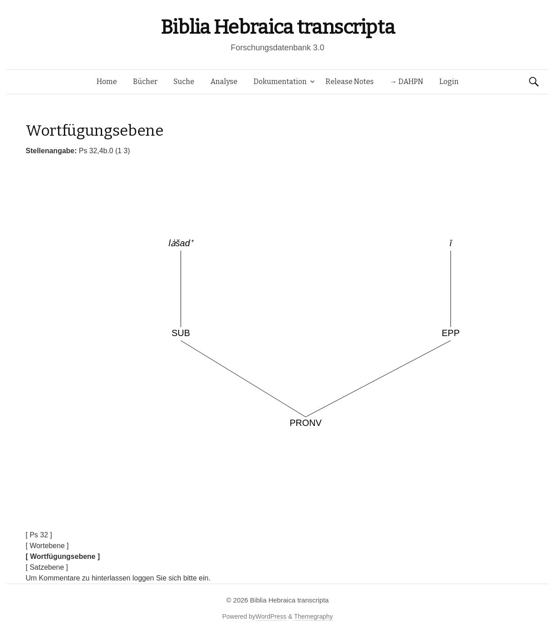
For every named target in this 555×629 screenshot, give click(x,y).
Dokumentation (280, 81)
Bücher (145, 81)
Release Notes (350, 81)
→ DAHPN (406, 81)
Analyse (223, 81)
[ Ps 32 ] (39, 535)
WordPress (270, 616)
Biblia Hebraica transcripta (277, 27)
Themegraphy (313, 616)
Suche (184, 81)
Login (449, 81)
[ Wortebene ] (47, 545)
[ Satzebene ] (47, 567)
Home (107, 81)
